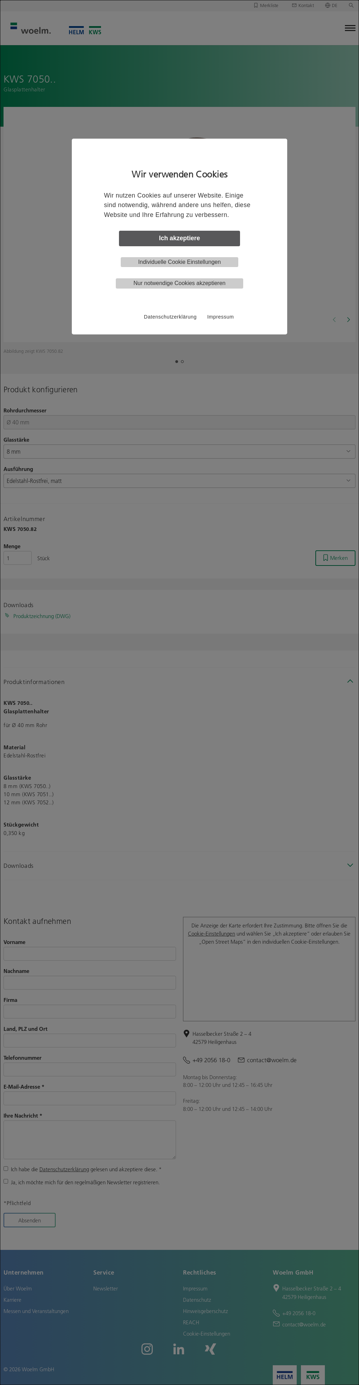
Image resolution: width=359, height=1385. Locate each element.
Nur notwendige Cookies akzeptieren (179, 283)
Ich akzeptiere (179, 238)
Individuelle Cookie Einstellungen (179, 262)
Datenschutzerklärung (170, 317)
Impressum (220, 317)
